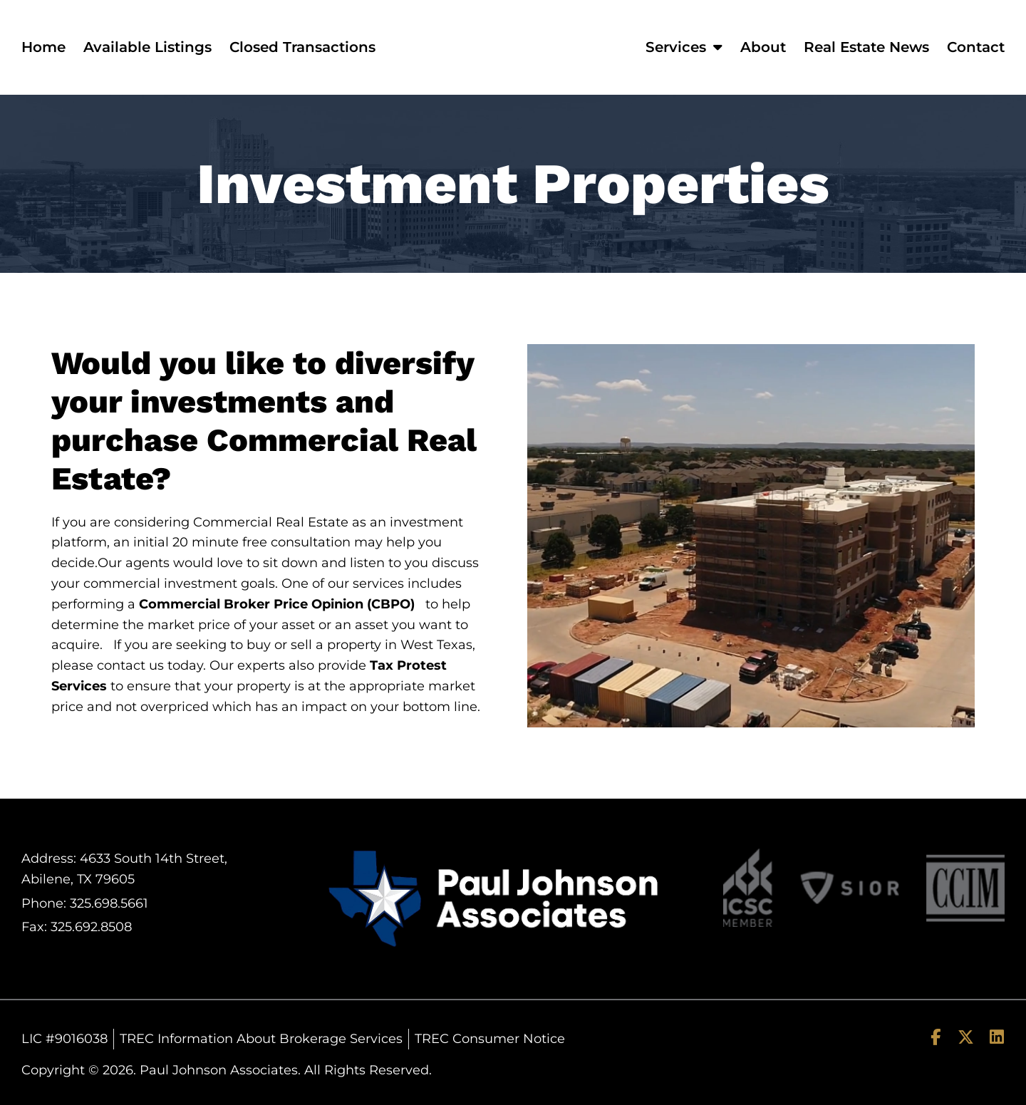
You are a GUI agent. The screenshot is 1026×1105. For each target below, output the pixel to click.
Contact (976, 47)
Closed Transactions (302, 47)
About (763, 47)
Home (43, 47)
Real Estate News (866, 47)
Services (684, 47)
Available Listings (147, 47)
